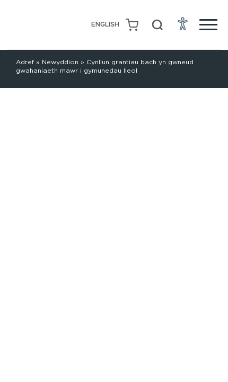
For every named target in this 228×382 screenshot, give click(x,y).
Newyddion (60, 61)
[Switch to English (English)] (105, 24)
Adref (25, 61)
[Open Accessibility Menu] (183, 23)
